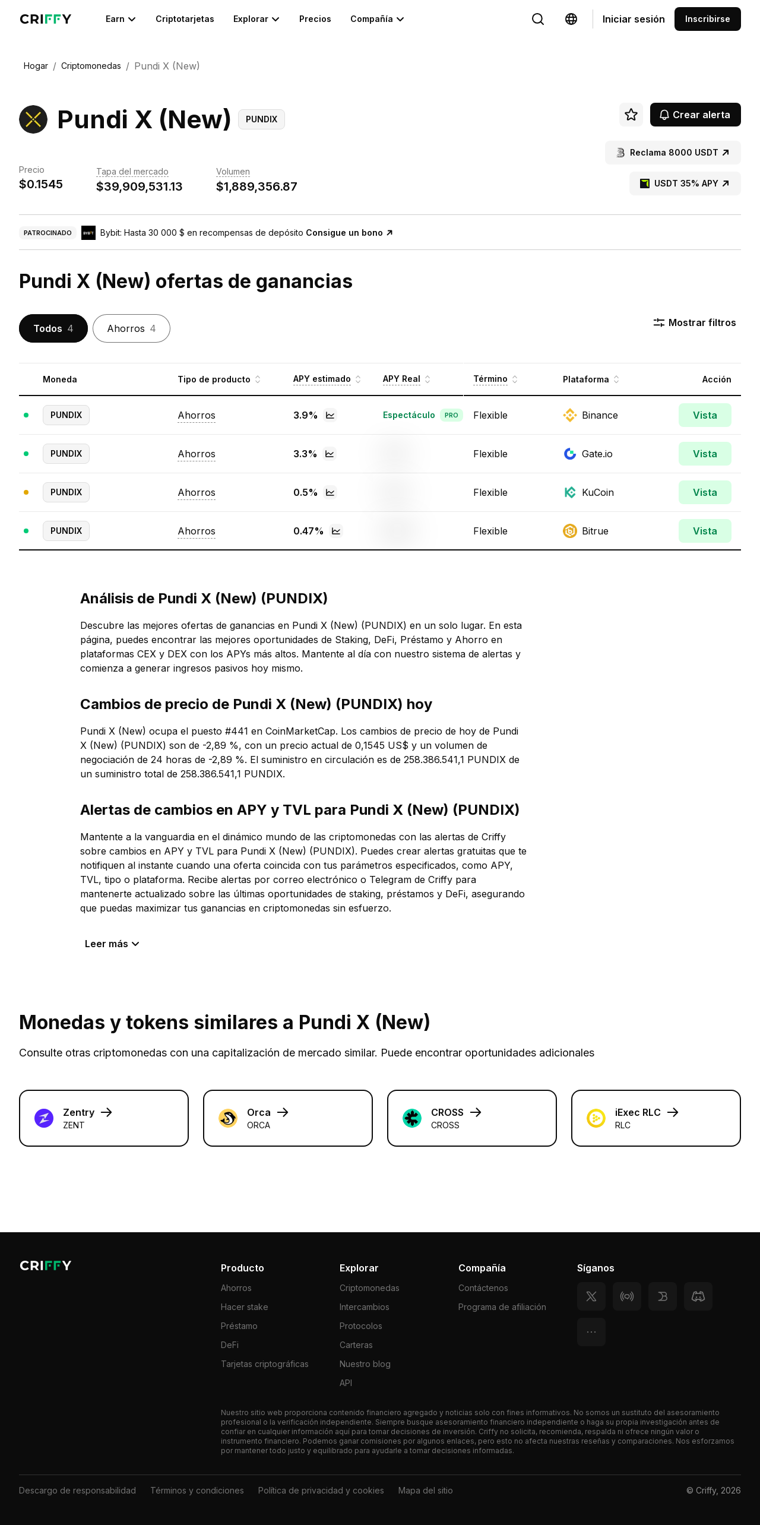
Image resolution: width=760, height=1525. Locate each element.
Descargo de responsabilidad (77, 1490)
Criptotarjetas (185, 19)
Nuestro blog (365, 1364)
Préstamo (239, 1326)
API (346, 1383)
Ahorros (236, 1288)
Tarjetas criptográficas (265, 1364)
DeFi (230, 1345)
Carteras (356, 1345)
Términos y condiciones (197, 1490)
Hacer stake (244, 1307)
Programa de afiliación (502, 1307)
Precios (315, 19)
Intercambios (365, 1307)
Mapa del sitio (425, 1490)
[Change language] (538, 19)
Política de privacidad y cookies (321, 1490)
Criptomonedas (370, 1288)
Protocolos (361, 1326)
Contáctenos (483, 1288)
